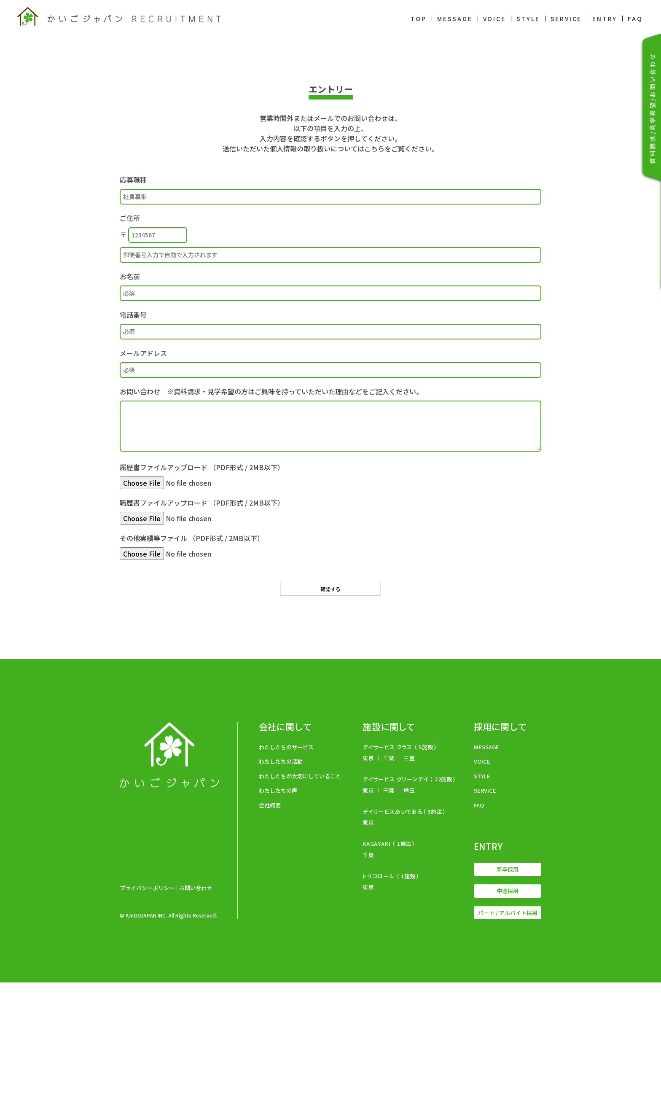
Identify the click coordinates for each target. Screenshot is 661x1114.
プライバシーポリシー (147, 1019)
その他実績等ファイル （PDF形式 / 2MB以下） (192, 678)
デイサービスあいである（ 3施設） (404, 943)
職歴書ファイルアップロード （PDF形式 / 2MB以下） (202, 642)
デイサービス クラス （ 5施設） (400, 879)
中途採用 (508, 1022)
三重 (409, 889)
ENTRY (604, 19)
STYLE (528, 19)
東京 (368, 889)
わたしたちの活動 (281, 893)
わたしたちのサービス (286, 879)
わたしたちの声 (278, 922)
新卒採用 (508, 1001)
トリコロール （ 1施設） (391, 1008)
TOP (419, 19)
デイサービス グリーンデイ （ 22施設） (409, 911)
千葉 (389, 889)
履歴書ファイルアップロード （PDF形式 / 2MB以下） (202, 607)
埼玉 (409, 922)
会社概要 (270, 937)
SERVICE (566, 19)
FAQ (635, 19)
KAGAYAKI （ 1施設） (389, 975)
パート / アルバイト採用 (507, 1044)
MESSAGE (455, 19)
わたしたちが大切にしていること (300, 908)
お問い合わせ (195, 1019)
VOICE (494, 19)
